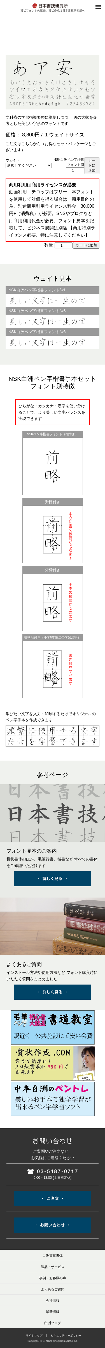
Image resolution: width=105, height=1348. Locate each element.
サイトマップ (34, 1335)
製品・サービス (52, 1267)
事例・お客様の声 (52, 1278)
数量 (48, 245)
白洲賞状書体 (53, 1256)
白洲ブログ (52, 1323)
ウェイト (12, 160)
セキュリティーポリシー (66, 1335)
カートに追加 (91, 165)
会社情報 (52, 1301)
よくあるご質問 (52, 1289)
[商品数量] (75, 170)
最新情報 (52, 1312)
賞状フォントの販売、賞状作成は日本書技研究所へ (52, 10)
